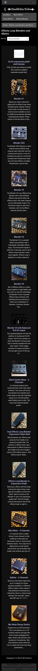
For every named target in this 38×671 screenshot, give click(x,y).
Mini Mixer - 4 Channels (19, 530)
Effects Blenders (22, 19)
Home (5, 25)
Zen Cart (19, 670)
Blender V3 (19, 237)
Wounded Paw (21, 667)
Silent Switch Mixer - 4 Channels (19, 381)
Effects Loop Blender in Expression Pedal (19, 482)
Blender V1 (19, 98)
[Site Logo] (19, 9)
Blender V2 (19, 190)
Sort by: (3, 38)
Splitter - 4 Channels (19, 577)
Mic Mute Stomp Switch (19, 624)
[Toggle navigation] (5, 2)
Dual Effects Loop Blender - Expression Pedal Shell (19, 433)
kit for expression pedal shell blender (19, 62)
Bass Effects (18, 15)
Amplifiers (6, 15)
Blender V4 (19, 284)
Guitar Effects (8, 19)
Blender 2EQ (19, 143)
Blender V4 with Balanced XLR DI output (19, 329)
